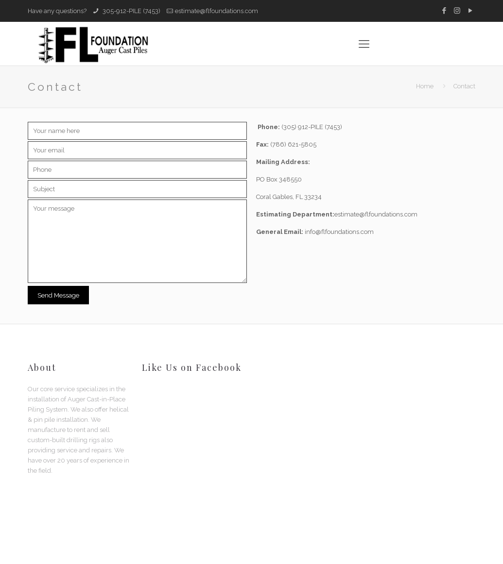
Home (425, 86)
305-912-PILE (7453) (130, 11)
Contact (464, 86)
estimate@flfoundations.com (216, 11)
